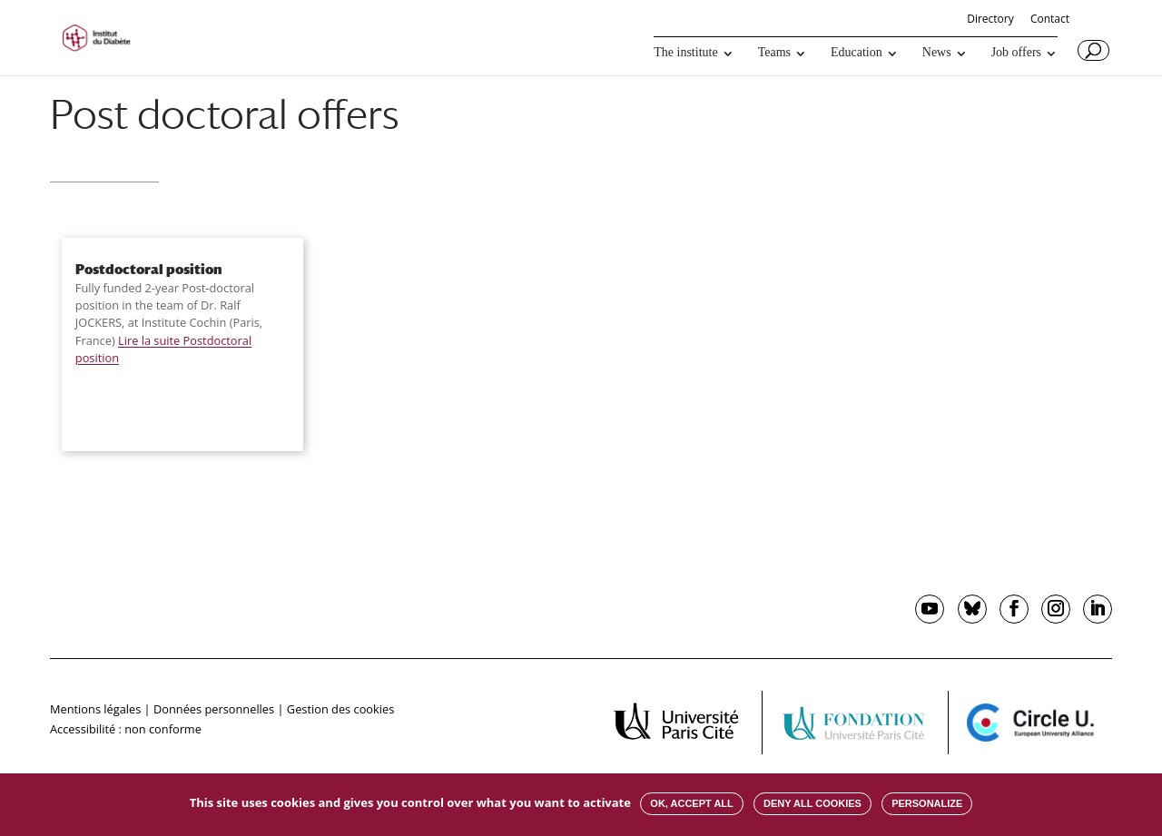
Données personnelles (213, 709)
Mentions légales (95, 709)
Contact (1049, 20)
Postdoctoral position (148, 269)
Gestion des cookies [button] (340, 709)
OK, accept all (691, 803)
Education (856, 52)
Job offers (1016, 52)
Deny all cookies (812, 803)
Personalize (926, 803)
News (936, 52)
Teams (774, 52)
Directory (990, 20)
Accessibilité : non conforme (126, 729)
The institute (685, 52)
